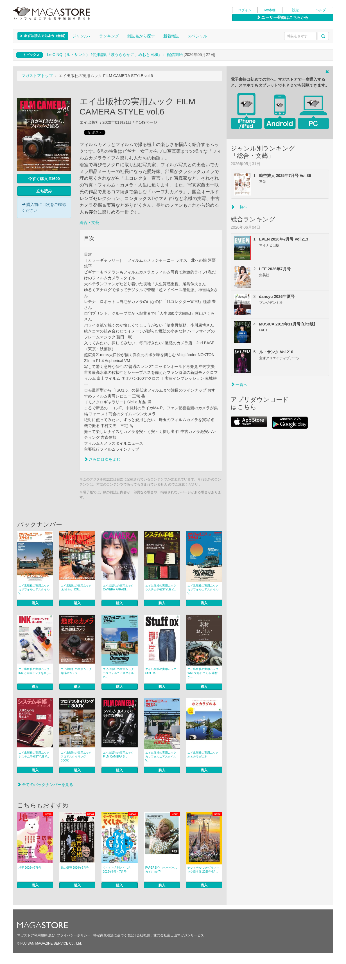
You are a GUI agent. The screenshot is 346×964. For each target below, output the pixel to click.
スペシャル (197, 36)
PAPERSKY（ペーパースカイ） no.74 (161, 869)
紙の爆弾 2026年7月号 (75, 867)
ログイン (245, 10)
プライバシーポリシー (74, 935)
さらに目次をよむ (102, 459)
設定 (295, 10)
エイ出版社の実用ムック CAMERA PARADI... (118, 587)
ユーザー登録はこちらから (283, 17)
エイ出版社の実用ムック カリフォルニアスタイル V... (34, 589)
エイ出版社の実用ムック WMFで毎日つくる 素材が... (202, 673)
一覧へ (239, 207)
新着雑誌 (171, 36)
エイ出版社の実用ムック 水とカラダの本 (202, 754)
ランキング (109, 36)
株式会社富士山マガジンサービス (178, 935)
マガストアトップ (37, 75)
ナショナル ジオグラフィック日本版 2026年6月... (203, 869)
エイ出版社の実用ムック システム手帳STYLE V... (160, 587)
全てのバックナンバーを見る (45, 784)
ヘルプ (321, 10)
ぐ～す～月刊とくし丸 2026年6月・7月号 (117, 869)
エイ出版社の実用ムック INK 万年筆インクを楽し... (35, 671)
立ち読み (44, 191)
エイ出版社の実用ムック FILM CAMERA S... (118, 754)
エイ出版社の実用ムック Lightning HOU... (76, 587)
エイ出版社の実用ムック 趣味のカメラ (76, 671)
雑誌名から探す (141, 36)
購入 (35, 603)
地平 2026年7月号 (30, 867)
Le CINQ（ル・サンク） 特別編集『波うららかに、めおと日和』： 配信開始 (114, 54)
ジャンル (81, 36)
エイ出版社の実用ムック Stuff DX (160, 671)
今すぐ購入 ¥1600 (44, 178)
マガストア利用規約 (32, 935)
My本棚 (270, 10)
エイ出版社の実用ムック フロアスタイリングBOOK (76, 756)
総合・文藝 (89, 222)
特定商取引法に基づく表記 (113, 935)
